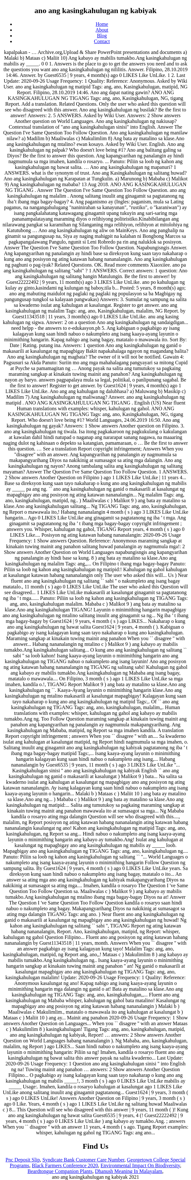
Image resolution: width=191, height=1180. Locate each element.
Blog (102, 35)
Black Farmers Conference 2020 (65, 1165)
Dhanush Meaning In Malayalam (128, 1171)
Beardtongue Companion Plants (59, 1171)
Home (102, 24)
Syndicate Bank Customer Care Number (83, 1159)
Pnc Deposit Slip (22, 1159)
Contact (102, 41)
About (102, 30)
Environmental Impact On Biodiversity (140, 1165)
